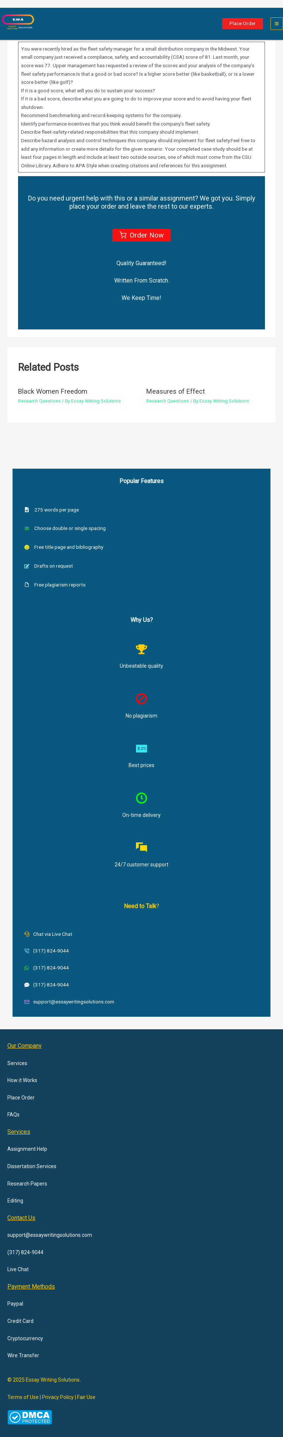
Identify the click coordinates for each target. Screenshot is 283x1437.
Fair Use (86, 1397)
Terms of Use (23, 1397)
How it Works (22, 1080)
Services (17, 1063)
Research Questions (39, 401)
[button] (242, 23)
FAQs (13, 1115)
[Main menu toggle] (276, 23)
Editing (15, 1201)
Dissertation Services (31, 1166)
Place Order (21, 1098)
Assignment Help (27, 1149)
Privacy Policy (58, 1397)
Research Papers (27, 1184)
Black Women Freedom (52, 391)
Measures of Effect (175, 391)
